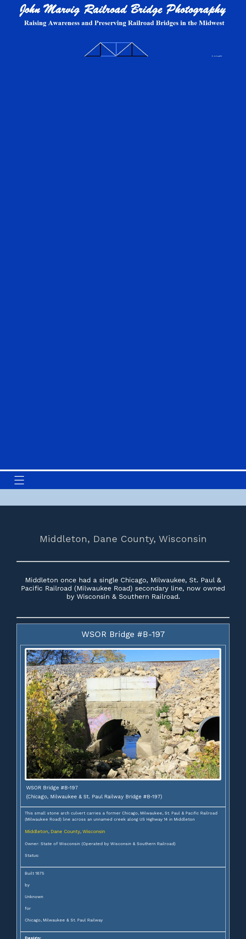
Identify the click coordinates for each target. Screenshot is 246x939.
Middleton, (65, 538)
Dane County (65, 831)
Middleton (36, 831)
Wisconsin (183, 538)
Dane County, (124, 538)
